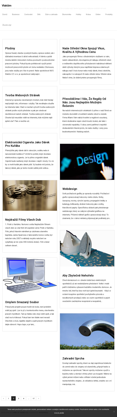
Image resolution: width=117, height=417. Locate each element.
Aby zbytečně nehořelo (78, 275)
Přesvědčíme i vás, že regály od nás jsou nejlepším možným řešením (84, 102)
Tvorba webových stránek (22, 95)
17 (33, 398)
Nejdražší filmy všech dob (23, 219)
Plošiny (10, 48)
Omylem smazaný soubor (22, 302)
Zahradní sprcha (73, 358)
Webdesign (69, 189)
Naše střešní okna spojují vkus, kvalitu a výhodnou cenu (83, 50)
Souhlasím (59, 413)
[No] (114, 411)
